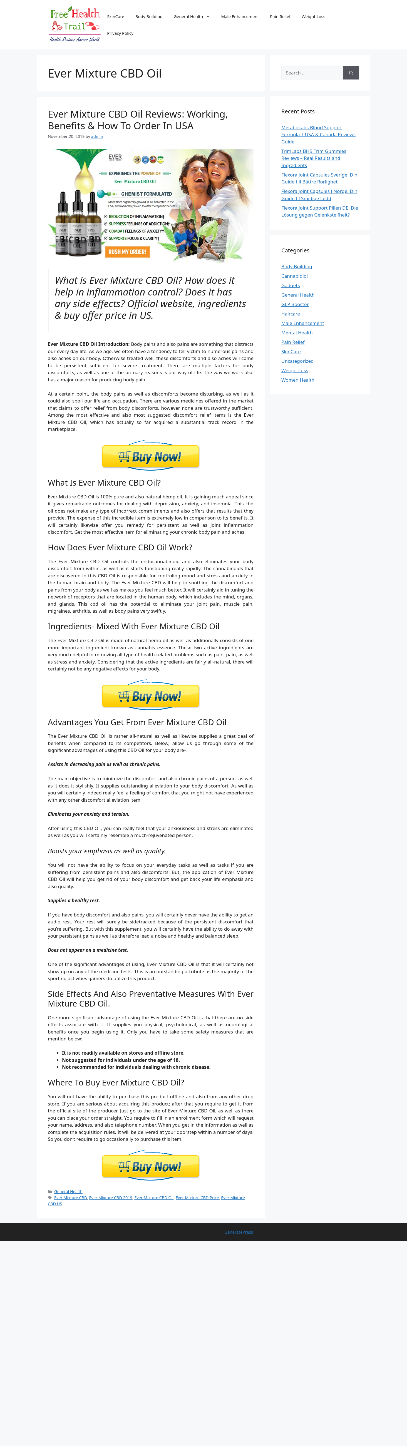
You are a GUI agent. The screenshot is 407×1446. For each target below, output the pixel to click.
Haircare (290, 313)
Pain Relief (280, 16)
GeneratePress (238, 1232)
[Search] (351, 72)
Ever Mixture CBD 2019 (110, 1197)
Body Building (149, 16)
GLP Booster (295, 304)
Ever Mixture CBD (70, 1197)
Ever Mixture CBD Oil (153, 1197)
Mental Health (297, 332)
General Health (195, 16)
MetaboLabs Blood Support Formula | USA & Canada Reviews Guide (318, 134)
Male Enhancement (240, 16)
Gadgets (290, 285)
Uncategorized (297, 361)
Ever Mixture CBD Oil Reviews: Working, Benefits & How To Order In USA (138, 119)
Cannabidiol (294, 276)
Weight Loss (313, 16)
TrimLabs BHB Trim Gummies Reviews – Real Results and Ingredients (313, 158)
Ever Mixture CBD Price (197, 1197)
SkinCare (115, 16)
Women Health (297, 380)
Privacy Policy (120, 33)
